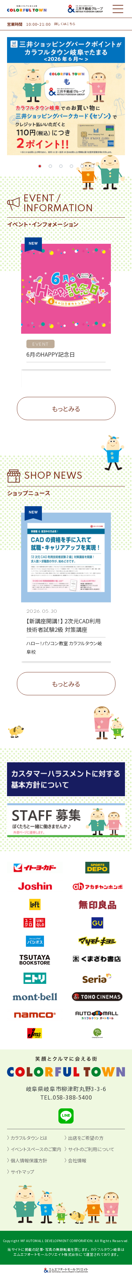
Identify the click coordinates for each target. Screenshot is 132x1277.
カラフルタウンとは (29, 1137)
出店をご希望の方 (85, 1137)
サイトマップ (22, 1171)
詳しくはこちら (65, 24)
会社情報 (77, 1160)
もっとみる (66, 408)
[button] (40, 166)
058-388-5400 (72, 1097)
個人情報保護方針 (29, 1160)
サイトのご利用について (91, 1149)
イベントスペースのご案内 (36, 1149)
